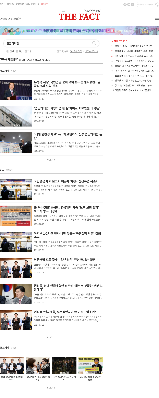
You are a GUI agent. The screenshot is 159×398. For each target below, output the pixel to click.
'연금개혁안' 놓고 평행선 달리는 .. (38, 378)
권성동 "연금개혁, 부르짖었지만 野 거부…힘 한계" (65, 312)
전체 (12, 51)
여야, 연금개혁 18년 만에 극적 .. (12, 378)
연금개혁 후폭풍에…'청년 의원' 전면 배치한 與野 (64, 260)
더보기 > (51, 160)
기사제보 (44, 4)
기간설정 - (79, 51)
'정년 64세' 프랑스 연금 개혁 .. (64, 378)
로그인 (2, 4)
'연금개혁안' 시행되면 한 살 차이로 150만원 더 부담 (67, 108)
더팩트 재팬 (20, 4)
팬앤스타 (35, 4)
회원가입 (10, 4)
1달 (30, 51)
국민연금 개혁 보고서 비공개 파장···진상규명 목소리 (66, 181)
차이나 (28, 4)
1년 (20, 51)
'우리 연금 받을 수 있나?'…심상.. (90, 378)
